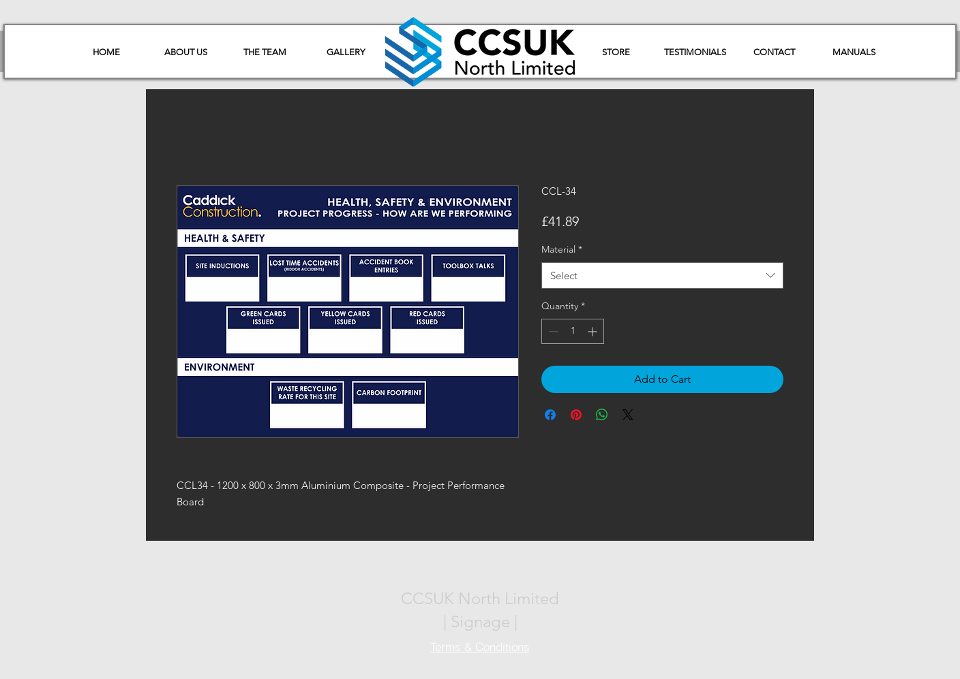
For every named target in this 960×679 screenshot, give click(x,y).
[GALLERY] (345, 52)
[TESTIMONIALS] (694, 52)
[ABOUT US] (185, 52)
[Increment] (593, 331)
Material (561, 249)
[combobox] (662, 275)
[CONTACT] (773, 52)
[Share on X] (628, 415)
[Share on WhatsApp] (602, 415)
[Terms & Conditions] (480, 646)
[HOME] (106, 52)
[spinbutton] (572, 331)
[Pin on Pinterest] (576, 415)
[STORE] (615, 52)
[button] (853, 52)
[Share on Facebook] (550, 415)
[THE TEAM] (264, 52)
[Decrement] (551, 331)
